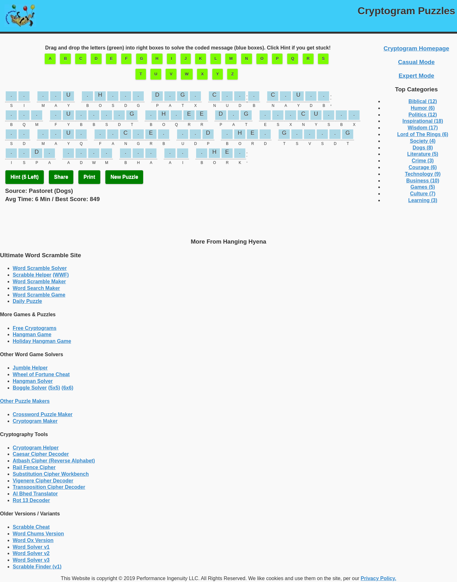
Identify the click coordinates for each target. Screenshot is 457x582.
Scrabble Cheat (31, 527)
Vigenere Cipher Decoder (43, 480)
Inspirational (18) (422, 121)
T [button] (141, 74)
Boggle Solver (30, 387)
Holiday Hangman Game (42, 341)
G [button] (141, 58)
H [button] (157, 58)
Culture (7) (422, 193)
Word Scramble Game (39, 295)
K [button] (200, 58)
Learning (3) (422, 200)
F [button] (126, 58)
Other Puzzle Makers (25, 401)
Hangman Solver (33, 381)
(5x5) (54, 387)
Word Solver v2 (31, 553)
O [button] (262, 58)
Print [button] (89, 177)
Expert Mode (416, 75)
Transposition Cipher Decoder (49, 487)
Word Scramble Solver (40, 268)
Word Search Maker (36, 288)
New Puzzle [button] (124, 177)
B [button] (65, 58)
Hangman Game (32, 334)
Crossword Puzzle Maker (43, 414)
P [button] (277, 58)
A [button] (50, 58)
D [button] (96, 58)
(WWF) (61, 275)
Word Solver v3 (31, 560)
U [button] (156, 74)
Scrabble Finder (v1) (37, 566)
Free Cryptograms (34, 328)
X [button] (202, 74)
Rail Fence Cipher (34, 467)
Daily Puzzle (27, 301)
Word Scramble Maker (39, 281)
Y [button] (217, 74)
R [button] (308, 58)
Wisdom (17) (423, 127)
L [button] (216, 58)
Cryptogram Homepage (416, 48)
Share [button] (61, 177)
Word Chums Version (38, 533)
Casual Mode (416, 62)
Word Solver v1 (31, 547)
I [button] (171, 58)
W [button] (187, 74)
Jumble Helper (30, 367)
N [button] (246, 58)
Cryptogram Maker (35, 421)
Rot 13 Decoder (31, 500)
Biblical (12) (422, 101)
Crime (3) (423, 160)
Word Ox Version (33, 540)
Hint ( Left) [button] (24, 177)
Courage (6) (423, 167)
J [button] (185, 58)
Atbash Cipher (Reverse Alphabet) (54, 460)
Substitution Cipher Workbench (51, 474)
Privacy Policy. (378, 578)
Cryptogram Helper (36, 447)
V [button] (171, 74)
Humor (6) (423, 108)
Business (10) (422, 180)
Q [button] (292, 58)
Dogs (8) (423, 147)
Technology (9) (423, 174)
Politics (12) (422, 114)
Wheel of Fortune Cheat (41, 374)
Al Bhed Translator (35, 493)
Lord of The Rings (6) (422, 134)
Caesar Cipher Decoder (41, 454)
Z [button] (232, 74)
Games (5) (422, 187)
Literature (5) (422, 154)
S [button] (323, 58)
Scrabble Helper (32, 275)
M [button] (231, 58)
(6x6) (67, 387)
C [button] (80, 58)
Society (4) (423, 141)
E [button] (111, 58)
